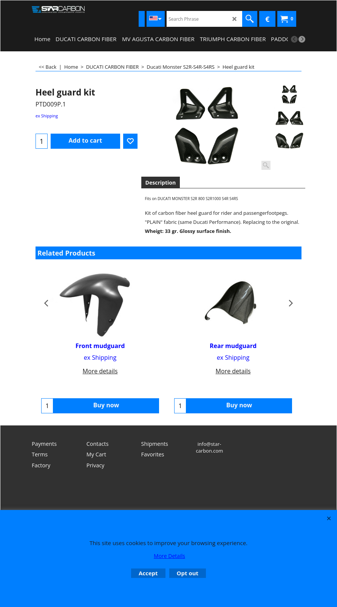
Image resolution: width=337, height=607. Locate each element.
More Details (169, 555)
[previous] (294, 39)
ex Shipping (47, 116)
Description (160, 182)
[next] (301, 39)
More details (100, 371)
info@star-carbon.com (209, 451)
